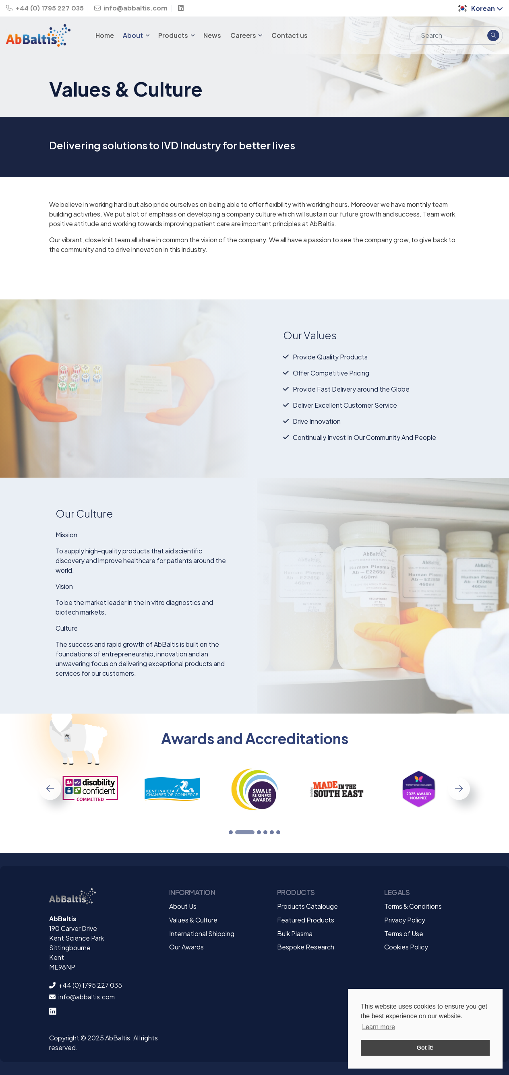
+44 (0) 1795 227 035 (45, 8)
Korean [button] (480, 8)
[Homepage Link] (42, 35)
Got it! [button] (425, 1047)
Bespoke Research (305, 947)
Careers (243, 35)
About (133, 35)
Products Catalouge (307, 906)
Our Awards (186, 947)
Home (104, 35)
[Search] (447, 35)
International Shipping (201, 933)
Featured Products (305, 920)
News (212, 35)
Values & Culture (193, 920)
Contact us (289, 35)
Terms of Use (403, 933)
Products (173, 35)
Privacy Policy (404, 920)
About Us (183, 906)
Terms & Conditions (413, 906)
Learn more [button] (378, 1026)
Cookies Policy (406, 947)
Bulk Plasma (294, 933)
